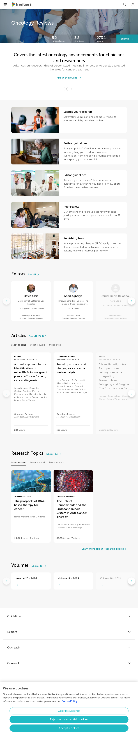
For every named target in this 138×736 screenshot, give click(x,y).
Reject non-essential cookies (69, 721)
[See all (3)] (39, 566)
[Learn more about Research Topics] (104, 549)
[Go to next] (131, 301)
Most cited (55, 344)
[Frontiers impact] (60, 39)
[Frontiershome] (22, 4)
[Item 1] (72, 89)
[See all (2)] (53, 454)
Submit (125, 38)
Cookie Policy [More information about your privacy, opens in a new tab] (69, 703)
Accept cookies (69, 730)
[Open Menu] (5, 4)
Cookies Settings (69, 713)
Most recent (18, 344)
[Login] (133, 4)
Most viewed (37, 344)
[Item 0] (66, 89)
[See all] (33, 274)
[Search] (124, 4)
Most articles (56, 462)
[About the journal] (69, 78)
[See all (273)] (38, 336)
